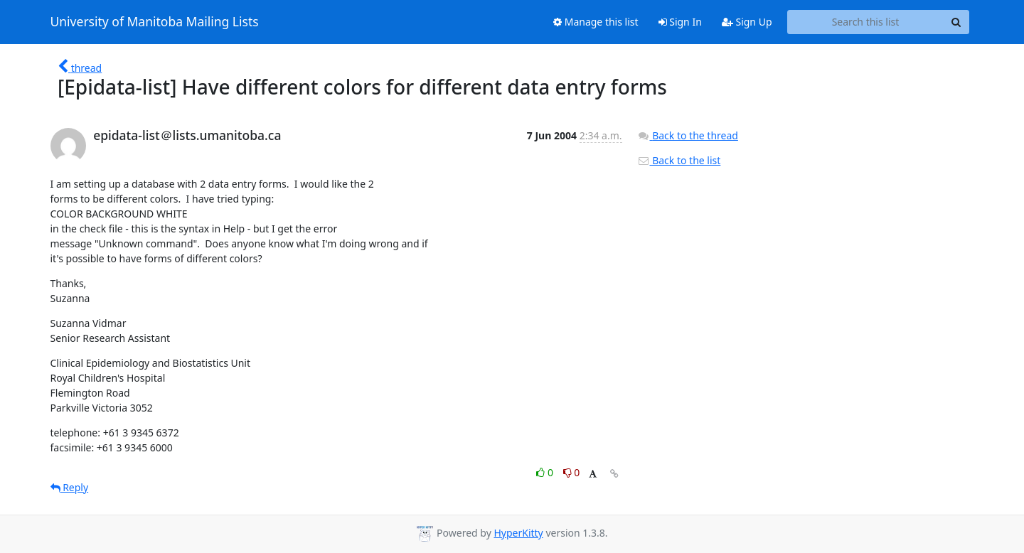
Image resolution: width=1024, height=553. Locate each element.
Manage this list (596, 21)
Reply (69, 487)
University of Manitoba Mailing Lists (154, 22)
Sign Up (747, 21)
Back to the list (679, 160)
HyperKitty (518, 532)
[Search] (956, 22)
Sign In (680, 21)
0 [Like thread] (545, 472)
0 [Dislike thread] (571, 472)
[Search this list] (865, 22)
